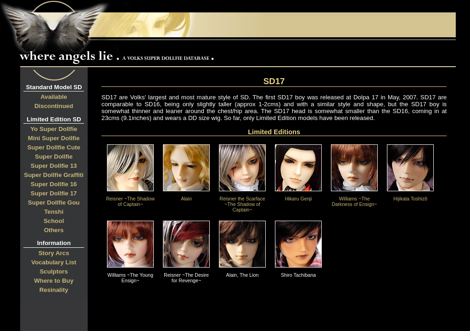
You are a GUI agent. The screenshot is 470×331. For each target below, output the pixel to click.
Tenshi (53, 211)
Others (54, 230)
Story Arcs (54, 253)
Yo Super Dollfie (53, 129)
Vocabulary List (53, 262)
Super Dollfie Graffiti (54, 174)
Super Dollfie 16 (54, 184)
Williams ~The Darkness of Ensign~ (354, 199)
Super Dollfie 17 (54, 193)
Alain (186, 196)
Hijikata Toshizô (410, 196)
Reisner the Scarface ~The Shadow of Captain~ (242, 201)
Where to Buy (53, 280)
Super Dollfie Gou (54, 202)
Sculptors (53, 271)
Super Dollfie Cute (53, 147)
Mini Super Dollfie (54, 138)
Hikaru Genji (298, 196)
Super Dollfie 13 (54, 165)
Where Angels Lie (119, 53)
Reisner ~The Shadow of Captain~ (130, 199)
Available (53, 96)
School (54, 220)
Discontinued (53, 106)
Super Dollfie (54, 156)
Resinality (53, 289)
